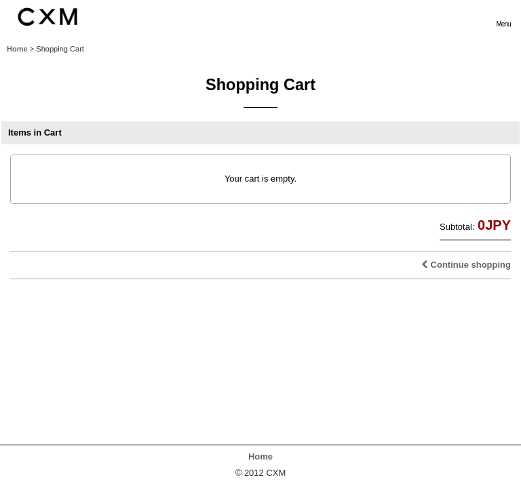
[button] (503, 16)
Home (260, 456)
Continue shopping (466, 265)
